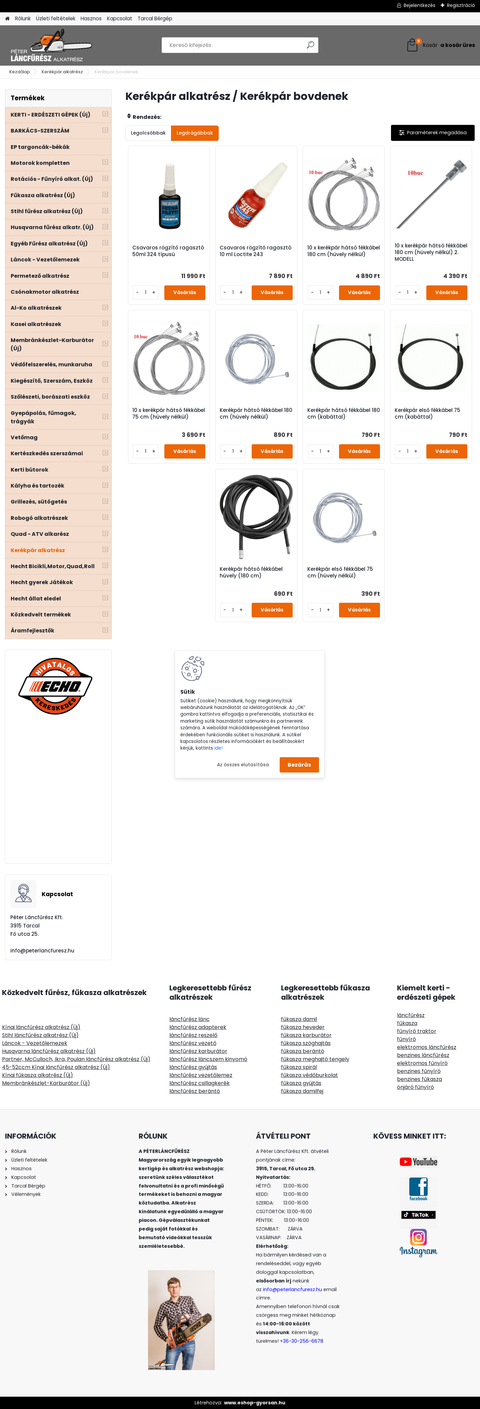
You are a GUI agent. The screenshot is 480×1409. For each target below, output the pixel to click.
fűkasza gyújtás (301, 1083)
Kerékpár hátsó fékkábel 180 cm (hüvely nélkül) (256, 413)
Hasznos (91, 18)
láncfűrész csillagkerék (199, 1083)
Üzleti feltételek (55, 18)
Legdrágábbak (195, 133)
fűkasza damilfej (302, 1091)
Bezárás (299, 765)
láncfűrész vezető (192, 1043)
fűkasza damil (299, 1019)
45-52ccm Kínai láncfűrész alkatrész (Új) (56, 1067)
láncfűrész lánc (189, 1019)
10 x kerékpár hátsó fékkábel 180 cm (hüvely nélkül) (343, 251)
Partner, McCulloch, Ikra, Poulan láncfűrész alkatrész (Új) (76, 1059)
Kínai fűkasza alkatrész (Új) (37, 1075)
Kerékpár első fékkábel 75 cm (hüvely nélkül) (340, 572)
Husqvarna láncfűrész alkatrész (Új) (49, 1051)
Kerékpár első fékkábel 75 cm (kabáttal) (427, 413)
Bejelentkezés (419, 5)
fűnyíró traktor (416, 1031)
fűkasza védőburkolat (309, 1075)
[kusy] (145, 292)
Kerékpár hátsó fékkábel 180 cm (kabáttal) (343, 413)
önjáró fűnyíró (415, 1087)
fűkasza (407, 1023)
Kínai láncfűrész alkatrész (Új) (41, 1027)
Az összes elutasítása (243, 764)
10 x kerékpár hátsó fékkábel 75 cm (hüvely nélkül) (168, 413)
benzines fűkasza (419, 1079)
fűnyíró (406, 1039)
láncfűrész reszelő (193, 1035)
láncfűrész (411, 1015)
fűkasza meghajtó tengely (315, 1059)
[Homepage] (7, 18)
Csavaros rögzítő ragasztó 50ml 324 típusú (168, 251)
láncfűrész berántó (194, 1091)
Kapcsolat (119, 18)
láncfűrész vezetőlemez (200, 1075)
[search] (310, 47)
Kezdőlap (19, 72)
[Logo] (51, 45)
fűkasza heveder (303, 1027)
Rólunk (23, 18)
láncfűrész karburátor (198, 1051)
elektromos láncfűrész (426, 1047)
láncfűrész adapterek (197, 1027)
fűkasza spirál (299, 1067)
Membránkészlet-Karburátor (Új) (46, 1083)
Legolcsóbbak (148, 133)
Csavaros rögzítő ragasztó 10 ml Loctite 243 (255, 251)
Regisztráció (461, 5)
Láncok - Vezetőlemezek (34, 1043)
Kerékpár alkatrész (62, 72)
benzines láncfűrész (423, 1055)
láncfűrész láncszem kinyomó (208, 1059)
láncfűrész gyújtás (193, 1067)
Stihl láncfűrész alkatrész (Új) (40, 1035)
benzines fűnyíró (419, 1071)
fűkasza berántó (302, 1051)
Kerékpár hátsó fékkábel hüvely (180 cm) (251, 572)
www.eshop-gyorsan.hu (254, 1402)
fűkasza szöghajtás (306, 1043)
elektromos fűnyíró (422, 1063)
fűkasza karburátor (306, 1035)
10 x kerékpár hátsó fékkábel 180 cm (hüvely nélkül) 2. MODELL (431, 252)
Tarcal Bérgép (155, 18)
